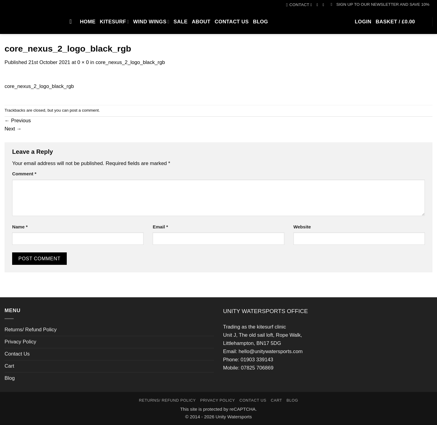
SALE (181, 22)
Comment (24, 173)
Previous (18, 120)
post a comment (84, 110)
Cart (9, 366)
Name (20, 226)
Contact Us (232, 22)
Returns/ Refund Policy (31, 329)
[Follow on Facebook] (312, 5)
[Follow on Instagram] (318, 5)
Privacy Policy (20, 342)
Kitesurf (114, 22)
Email (160, 226)
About (201, 22)
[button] (380, 4)
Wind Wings (151, 22)
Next (13, 129)
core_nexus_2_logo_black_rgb (130, 62)
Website (302, 226)
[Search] (72, 21)
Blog (260, 22)
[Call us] (325, 5)
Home (88, 22)
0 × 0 (83, 62)
